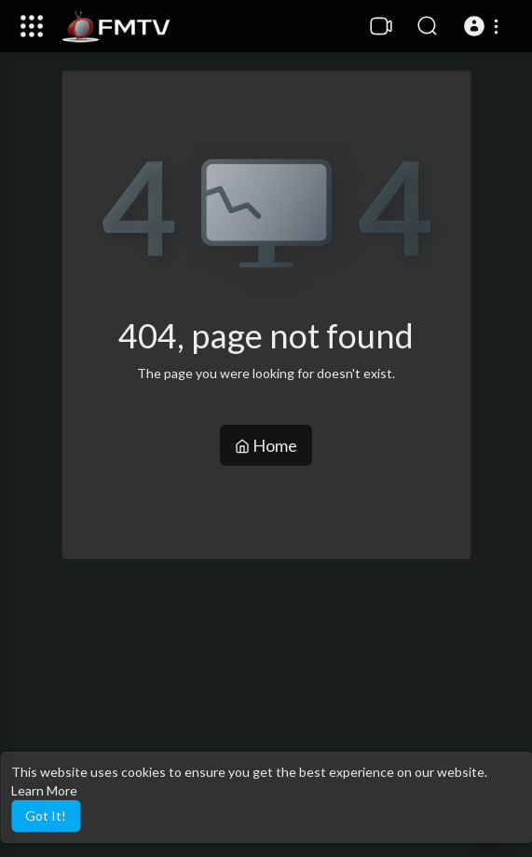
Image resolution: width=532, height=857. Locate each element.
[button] (484, 26)
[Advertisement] (266, 708)
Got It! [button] (45, 815)
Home (266, 445)
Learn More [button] (44, 790)
